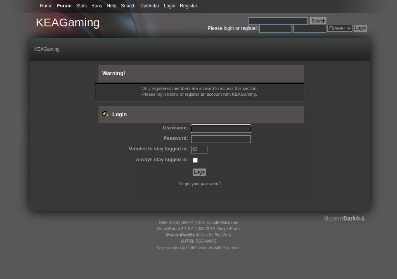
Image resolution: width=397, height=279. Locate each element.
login (229, 28)
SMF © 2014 (193, 222)
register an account (203, 94)
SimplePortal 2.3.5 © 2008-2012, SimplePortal (199, 228)
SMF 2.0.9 (168, 222)
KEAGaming (68, 22)
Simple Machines (222, 222)
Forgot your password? (200, 183)
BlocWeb (222, 234)
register (249, 28)
